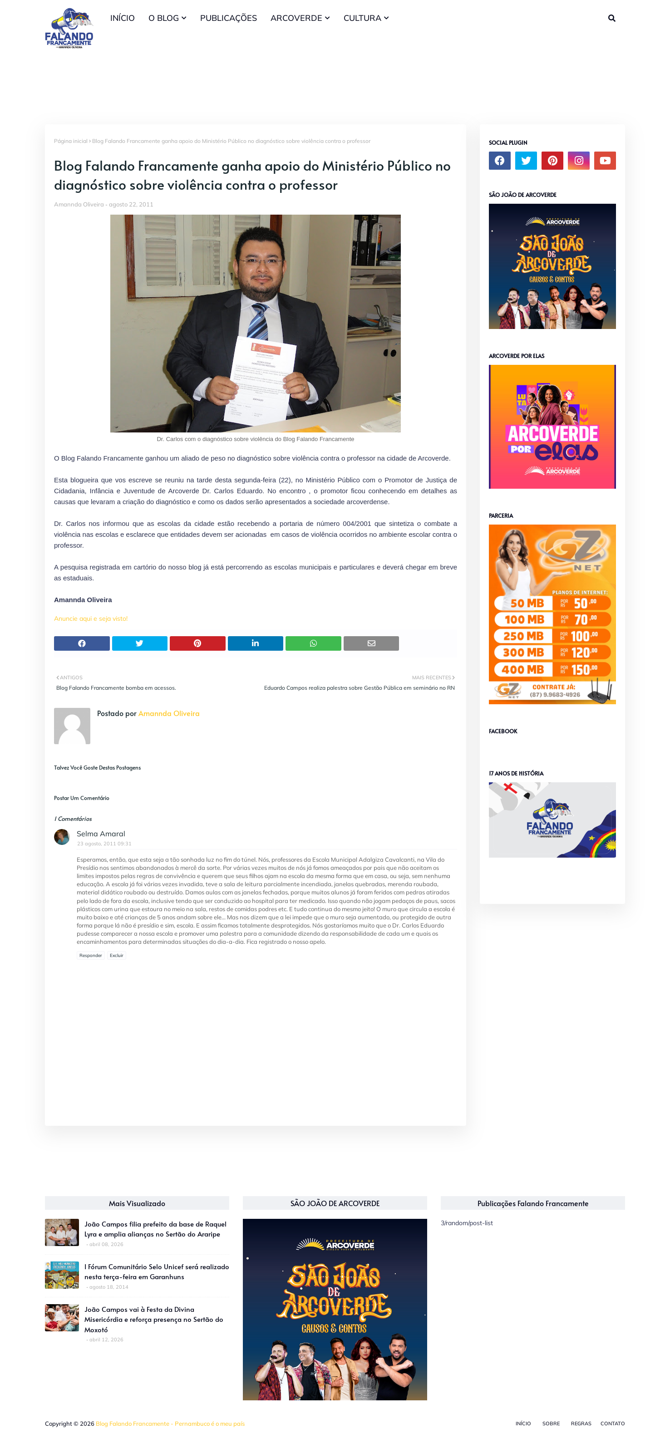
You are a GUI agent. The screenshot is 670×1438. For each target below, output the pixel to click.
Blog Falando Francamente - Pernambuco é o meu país (170, 1423)
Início (523, 1423)
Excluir (116, 955)
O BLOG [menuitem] (163, 18)
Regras (581, 1423)
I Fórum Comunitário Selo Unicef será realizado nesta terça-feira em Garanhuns (156, 1271)
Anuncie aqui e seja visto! (91, 618)
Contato (613, 1423)
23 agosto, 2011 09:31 (104, 843)
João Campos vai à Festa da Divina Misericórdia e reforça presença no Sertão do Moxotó (153, 1319)
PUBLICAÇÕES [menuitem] (228, 18)
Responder (90, 955)
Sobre (551, 1423)
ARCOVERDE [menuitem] (296, 18)
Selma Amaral (101, 833)
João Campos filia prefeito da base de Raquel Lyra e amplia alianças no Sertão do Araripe (155, 1229)
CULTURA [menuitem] (362, 18)
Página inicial (71, 140)
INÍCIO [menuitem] (122, 18)
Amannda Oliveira (79, 204)
